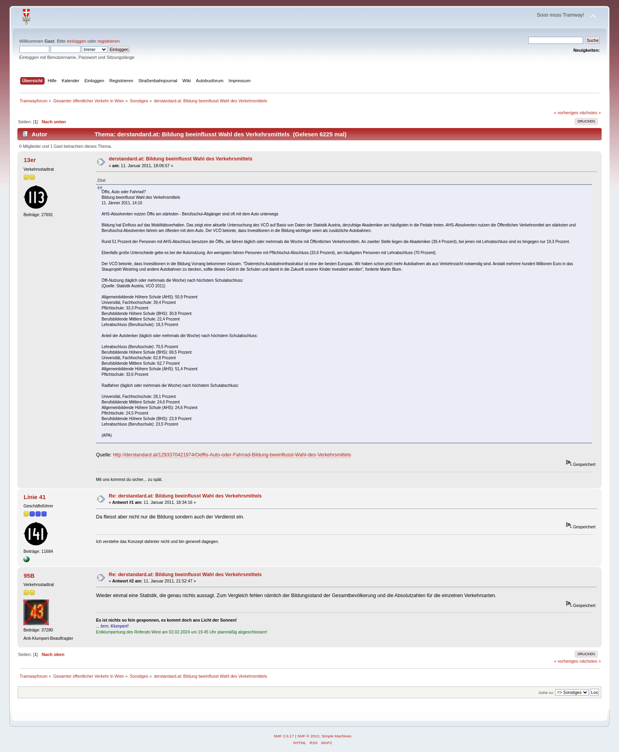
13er (30, 159)
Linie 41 (35, 497)
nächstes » (590, 112)
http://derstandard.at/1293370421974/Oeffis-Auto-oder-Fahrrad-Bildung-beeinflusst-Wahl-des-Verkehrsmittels (232, 455)
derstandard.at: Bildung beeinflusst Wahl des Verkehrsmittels (180, 159)
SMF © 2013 (308, 736)
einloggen (76, 41)
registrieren (109, 41)
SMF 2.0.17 (284, 736)
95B (29, 575)
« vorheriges (566, 112)
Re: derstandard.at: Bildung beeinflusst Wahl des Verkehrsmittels (185, 496)
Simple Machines (336, 736)
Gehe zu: (546, 692)
